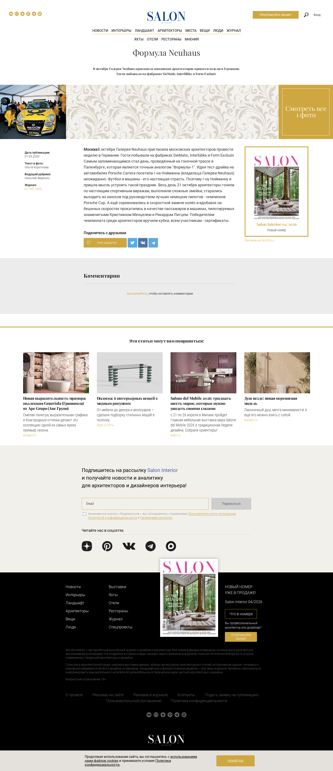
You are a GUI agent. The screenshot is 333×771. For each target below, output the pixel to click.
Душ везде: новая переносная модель (270, 401)
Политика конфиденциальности (199, 701)
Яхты (139, 39)
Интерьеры (121, 31)
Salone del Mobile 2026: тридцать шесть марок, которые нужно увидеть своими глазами (201, 403)
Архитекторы (170, 31)
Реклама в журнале (150, 695)
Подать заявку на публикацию (232, 695)
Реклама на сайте (108, 695)
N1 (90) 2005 (33, 189)
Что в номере (241, 614)
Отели (152, 39)
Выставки (117, 587)
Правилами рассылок (156, 517)
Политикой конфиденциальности (112, 517)
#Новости (29, 435)
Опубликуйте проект (276, 15)
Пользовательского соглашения (212, 513)
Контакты (186, 695)
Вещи (205, 31)
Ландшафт (144, 31)
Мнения (192, 39)
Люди (218, 31)
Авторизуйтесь (137, 293)
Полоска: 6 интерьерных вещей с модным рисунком (127, 401)
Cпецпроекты (121, 627)
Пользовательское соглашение (133, 701)
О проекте (74, 695)
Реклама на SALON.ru (259, 240)
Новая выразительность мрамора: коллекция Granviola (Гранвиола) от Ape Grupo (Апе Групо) (54, 403)
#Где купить (105, 425)
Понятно (236, 761)
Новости (100, 31)
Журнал (234, 31)
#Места (176, 435)
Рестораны (171, 39)
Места (190, 31)
